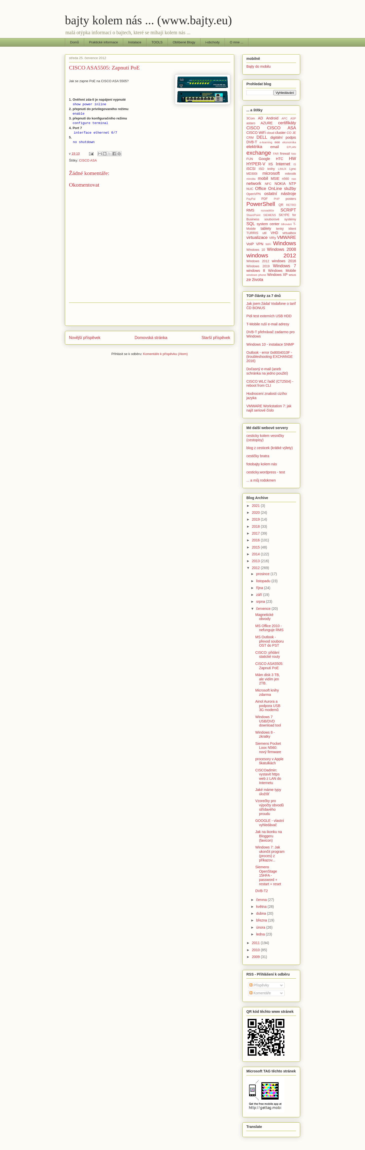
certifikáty (287, 122)
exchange (258, 153)
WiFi (268, 244)
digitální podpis (283, 137)
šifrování (286, 224)
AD (260, 118)
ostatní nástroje (280, 193)
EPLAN (291, 147)
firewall (285, 153)
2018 (256, 526)
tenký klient (286, 229)
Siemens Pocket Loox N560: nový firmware (268, 747)
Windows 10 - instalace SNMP (270, 344)
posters (291, 199)
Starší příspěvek (216, 337)
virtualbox (289, 233)
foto (293, 153)
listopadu (263, 581)
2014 (256, 554)
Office (260, 188)
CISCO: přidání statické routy (267, 654)
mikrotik (290, 173)
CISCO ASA (88, 160)
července (263, 609)
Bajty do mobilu (258, 66)
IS (294, 164)
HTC (279, 159)
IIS (270, 164)
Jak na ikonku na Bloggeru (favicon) (268, 836)
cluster (280, 133)
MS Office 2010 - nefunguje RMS (269, 628)
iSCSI (251, 169)
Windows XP (277, 275)
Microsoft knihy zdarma (267, 692)
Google (264, 159)
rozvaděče (267, 210)
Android (272, 118)
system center (268, 224)
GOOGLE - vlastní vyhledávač (269, 823)
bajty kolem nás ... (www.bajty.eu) (148, 20)
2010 (256, 950)
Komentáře (260, 993)
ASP (293, 118)
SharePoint (253, 215)
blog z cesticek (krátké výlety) (269, 448)
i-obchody (212, 42)
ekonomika (289, 142)
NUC (249, 189)
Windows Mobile (282, 271)
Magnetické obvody (264, 617)
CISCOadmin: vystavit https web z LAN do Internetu (268, 776)
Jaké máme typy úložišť (268, 792)
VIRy (272, 238)
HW (292, 158)
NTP (292, 184)
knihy (271, 169)
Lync (292, 169)
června (262, 900)
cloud (270, 133)
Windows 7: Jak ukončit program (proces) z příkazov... (269, 853)
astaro (250, 123)
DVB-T (251, 142)
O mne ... (236, 42)
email (274, 147)
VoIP (250, 244)
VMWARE (286, 237)
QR (281, 205)
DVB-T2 (261, 891)
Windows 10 (255, 250)
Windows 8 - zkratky (265, 734)
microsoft (271, 173)
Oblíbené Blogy (184, 42)
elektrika (254, 146)
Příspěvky (259, 985)
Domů (74, 42)
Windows (284, 243)
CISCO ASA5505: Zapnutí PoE (269, 666)
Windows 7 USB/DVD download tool (268, 721)
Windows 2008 (281, 249)
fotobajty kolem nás (261, 464)
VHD (274, 233)
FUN (249, 159)
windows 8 (255, 271)
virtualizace (257, 237)
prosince (263, 574)
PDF (264, 199)
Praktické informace (103, 42)
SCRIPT (288, 210)
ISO (261, 169)
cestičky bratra (257, 456)
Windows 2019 (258, 266)
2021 (256, 506)
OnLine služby (282, 188)
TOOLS (156, 42)
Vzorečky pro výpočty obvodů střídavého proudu (269, 807)
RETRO (291, 204)
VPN (259, 244)
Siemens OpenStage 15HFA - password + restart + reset (268, 875)
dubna (261, 913)
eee (277, 142)
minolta (251, 178)
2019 (256, 519)
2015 (256, 547)
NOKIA (280, 184)
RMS (250, 210)
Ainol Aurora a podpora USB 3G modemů (267, 705)
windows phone (256, 274)
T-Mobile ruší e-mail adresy (267, 324)
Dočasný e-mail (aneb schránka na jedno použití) (267, 371)
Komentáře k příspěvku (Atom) (165, 354)
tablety (266, 228)
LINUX (282, 168)
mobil (263, 178)
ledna (261, 934)
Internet (283, 164)
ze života (254, 279)
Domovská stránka (151, 337)
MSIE (275, 178)
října (260, 588)
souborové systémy (280, 219)
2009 (256, 957)
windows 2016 (284, 261)
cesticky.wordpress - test (265, 472)
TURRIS (252, 233)
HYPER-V (255, 164)
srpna (261, 601)
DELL (262, 137)
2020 (256, 512)
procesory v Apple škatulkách (269, 761)
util (264, 233)
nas (293, 178)
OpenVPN (253, 194)
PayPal (250, 198)
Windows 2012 (257, 261)
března (262, 920)
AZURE (266, 123)
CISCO (253, 128)
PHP (277, 198)
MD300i (251, 173)
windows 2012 (271, 255)
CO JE (291, 133)
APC (284, 118)
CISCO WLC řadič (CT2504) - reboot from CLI (269, 383)
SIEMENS (269, 215)
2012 (256, 568)
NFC (268, 184)
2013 (256, 561)
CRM (250, 137)
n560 (285, 179)
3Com (250, 118)
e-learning (266, 142)
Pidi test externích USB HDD (268, 316)
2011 (256, 943)
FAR (276, 153)
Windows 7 (284, 265)
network (253, 183)
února (261, 927)
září (259, 595)
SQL (250, 223)
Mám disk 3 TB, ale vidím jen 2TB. (267, 679)
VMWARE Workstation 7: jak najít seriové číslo (268, 408)
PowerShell (260, 204)
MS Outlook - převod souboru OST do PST (269, 641)
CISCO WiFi (256, 133)
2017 (256, 533)
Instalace (134, 42)
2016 (256, 540)
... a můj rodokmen (261, 480)
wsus (292, 275)
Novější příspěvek (84, 337)
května (261, 907)
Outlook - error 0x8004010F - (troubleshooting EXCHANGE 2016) (269, 356)
